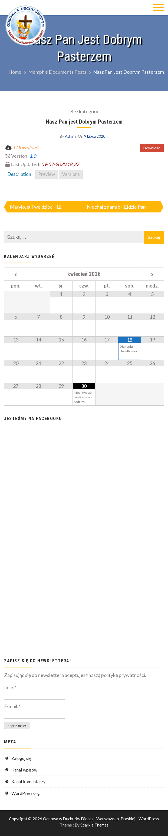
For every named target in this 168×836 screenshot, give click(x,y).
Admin (70, 136)
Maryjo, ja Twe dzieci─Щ (36, 207)
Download (151, 148)
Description (19, 174)
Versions (71, 174)
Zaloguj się (21, 758)
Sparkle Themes (94, 824)
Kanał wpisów (24, 769)
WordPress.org (25, 793)
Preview (46, 174)
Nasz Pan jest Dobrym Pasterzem (84, 121)
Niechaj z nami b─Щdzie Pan (116, 207)
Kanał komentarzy (28, 781)
